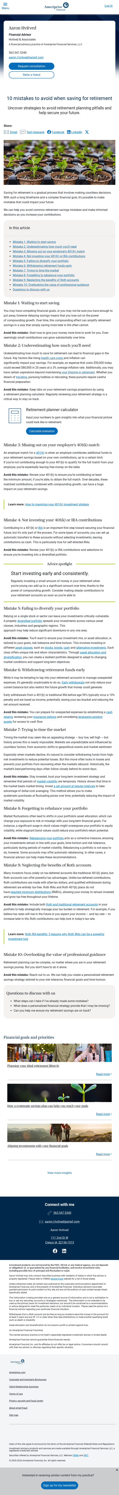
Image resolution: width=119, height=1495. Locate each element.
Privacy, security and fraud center (26, 1400)
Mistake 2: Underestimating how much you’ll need (45, 246)
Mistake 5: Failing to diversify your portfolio (41, 261)
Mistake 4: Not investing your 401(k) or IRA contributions (49, 256)
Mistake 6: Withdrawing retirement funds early (42, 265)
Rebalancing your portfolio (47, 838)
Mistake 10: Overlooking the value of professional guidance (51, 285)
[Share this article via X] (87, 132)
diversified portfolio (29, 621)
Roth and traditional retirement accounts (72, 904)
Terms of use (16, 1393)
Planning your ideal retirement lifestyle (33, 1065)
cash (67, 647)
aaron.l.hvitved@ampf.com (26, 57)
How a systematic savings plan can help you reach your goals (47, 1106)
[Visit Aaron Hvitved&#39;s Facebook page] (55, 1251)
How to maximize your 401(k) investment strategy (57, 504)
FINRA (76, 1455)
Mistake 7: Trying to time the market (36, 270)
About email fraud (18, 1408)
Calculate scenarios (41, 431)
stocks (49, 647)
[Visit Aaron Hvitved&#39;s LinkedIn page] (64, 1251)
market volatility (47, 781)
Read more (103, 1074)
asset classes (24, 647)
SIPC (86, 1455)
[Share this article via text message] (32, 132)
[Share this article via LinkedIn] (74, 132)
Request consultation (31, 66)
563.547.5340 (18, 52)
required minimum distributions (31, 892)
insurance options (44, 717)
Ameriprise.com (17, 1372)
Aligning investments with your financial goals (37, 1145)
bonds (58, 647)
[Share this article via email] (10, 132)
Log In (109, 6)
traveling (21, 377)
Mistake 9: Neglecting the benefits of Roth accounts (46, 280)
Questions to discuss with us (31, 289)
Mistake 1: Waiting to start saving (34, 242)
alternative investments (91, 647)
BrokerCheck (57, 1279)
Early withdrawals (73, 682)
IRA (40, 528)
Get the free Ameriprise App (62, 1433)
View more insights (59, 1173)
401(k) (40, 452)
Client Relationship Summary (24, 1386)
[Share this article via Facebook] (55, 132)
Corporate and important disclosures (27, 1379)
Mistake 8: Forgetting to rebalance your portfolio (44, 275)
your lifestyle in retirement (78, 372)
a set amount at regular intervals (74, 786)
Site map (13, 1415)
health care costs (52, 358)
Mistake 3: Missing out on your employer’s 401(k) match (49, 251)
